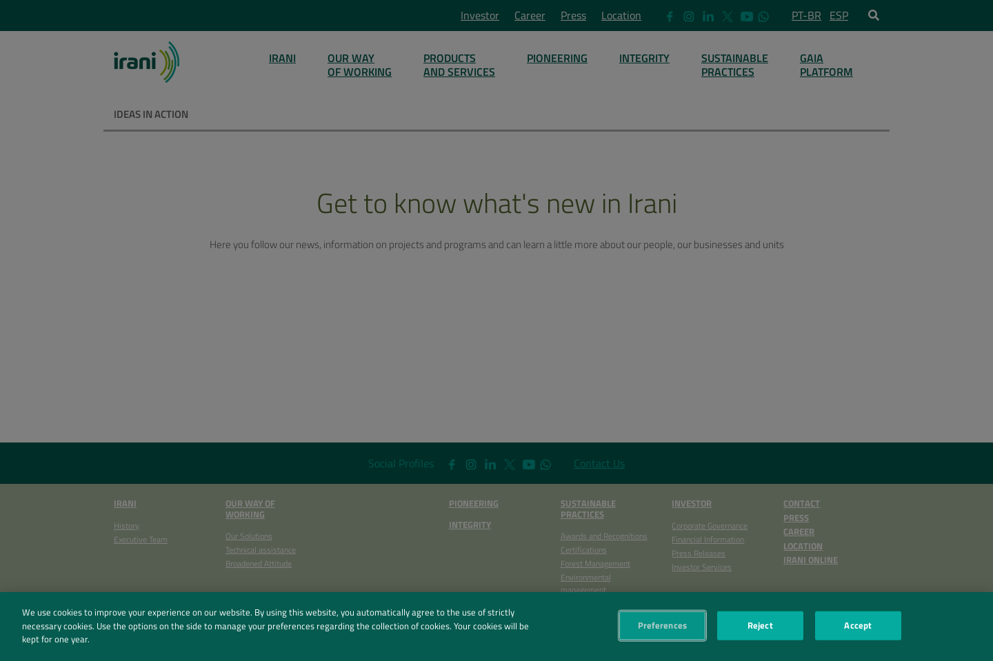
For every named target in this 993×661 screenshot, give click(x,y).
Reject (760, 628)
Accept (858, 628)
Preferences (662, 628)
